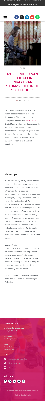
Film (22, 68)
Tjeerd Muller (30, 120)
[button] (5, 17)
